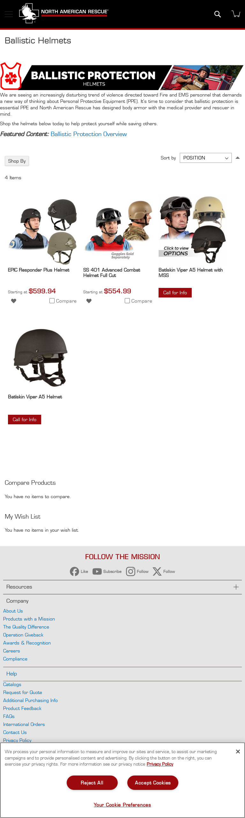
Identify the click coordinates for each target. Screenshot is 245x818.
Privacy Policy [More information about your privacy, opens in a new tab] (160, 764)
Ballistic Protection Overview (89, 134)
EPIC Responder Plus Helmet (38, 270)
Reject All (92, 782)
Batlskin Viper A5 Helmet (35, 396)
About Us (13, 611)
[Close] (238, 752)
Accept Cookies (153, 782)
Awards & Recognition (27, 642)
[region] (122, 780)
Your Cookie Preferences (122, 804)
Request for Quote (22, 692)
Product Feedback (22, 708)
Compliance (15, 658)
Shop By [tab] (17, 161)
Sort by (168, 157)
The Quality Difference (26, 626)
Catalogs (12, 684)
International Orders (24, 724)
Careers (11, 650)
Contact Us (15, 732)
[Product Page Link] (42, 263)
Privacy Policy (17, 740)
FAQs (9, 716)
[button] (13, 300)
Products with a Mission (29, 618)
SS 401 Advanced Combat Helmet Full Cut (111, 272)
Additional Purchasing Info (30, 700)
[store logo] (63, 14)
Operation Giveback (23, 634)
